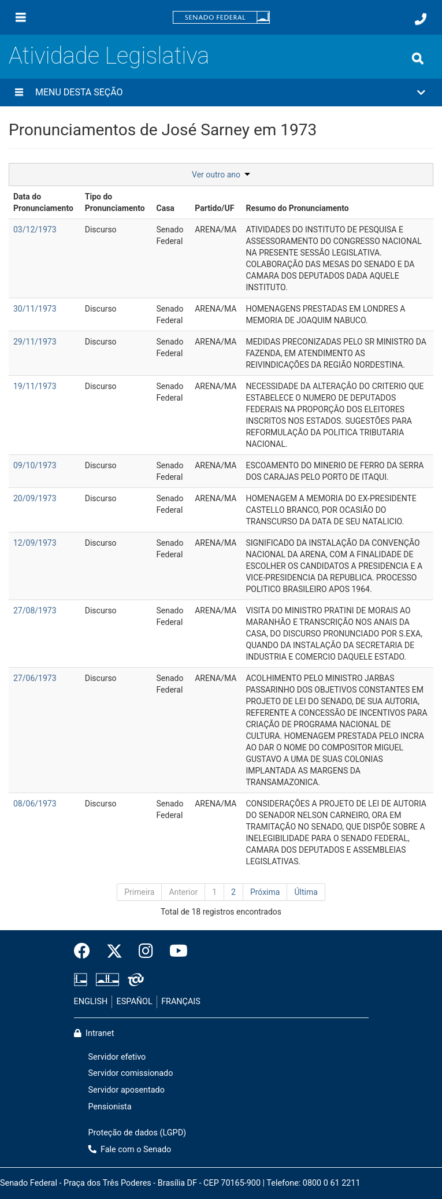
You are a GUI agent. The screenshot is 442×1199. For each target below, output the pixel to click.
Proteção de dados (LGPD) (137, 1133)
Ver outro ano (221, 174)
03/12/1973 (35, 229)
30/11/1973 (35, 308)
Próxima (265, 892)
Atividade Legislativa (109, 55)
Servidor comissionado (130, 1073)
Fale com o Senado (130, 1149)
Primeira (139, 892)
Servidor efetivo (117, 1057)
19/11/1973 (35, 386)
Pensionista (110, 1107)
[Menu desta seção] (19, 92)
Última (305, 892)
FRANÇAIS (180, 1001)
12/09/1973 (35, 542)
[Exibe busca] (417, 58)
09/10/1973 (35, 465)
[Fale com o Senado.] (420, 19)
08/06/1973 (35, 803)
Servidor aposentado (126, 1090)
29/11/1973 (35, 341)
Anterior (183, 892)
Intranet (94, 1033)
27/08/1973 (35, 610)
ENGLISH (91, 1001)
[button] (221, 92)
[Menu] (21, 17)
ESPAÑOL (135, 1001)
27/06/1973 (35, 678)
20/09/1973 (35, 498)
